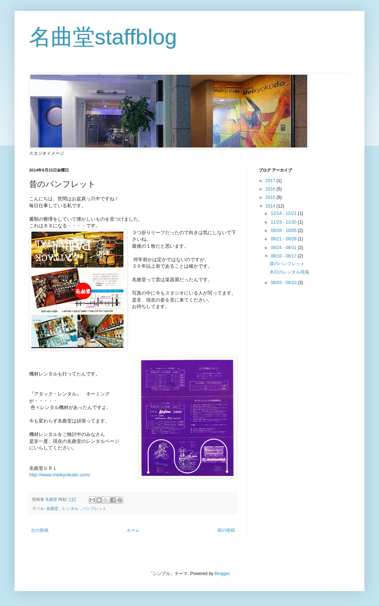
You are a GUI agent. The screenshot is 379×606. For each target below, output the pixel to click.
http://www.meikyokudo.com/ (60, 474)
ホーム (133, 530)
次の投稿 (39, 530)
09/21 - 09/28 (284, 238)
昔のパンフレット (287, 263)
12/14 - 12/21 (284, 213)
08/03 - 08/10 (284, 282)
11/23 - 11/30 (284, 222)
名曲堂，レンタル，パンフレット (76, 508)
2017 (271, 180)
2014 (271, 206)
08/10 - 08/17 (284, 256)
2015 (271, 197)
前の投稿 (226, 530)
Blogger (222, 573)
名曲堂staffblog (103, 37)
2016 (271, 189)
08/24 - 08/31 (284, 247)
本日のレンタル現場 (289, 272)
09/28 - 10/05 (284, 230)
